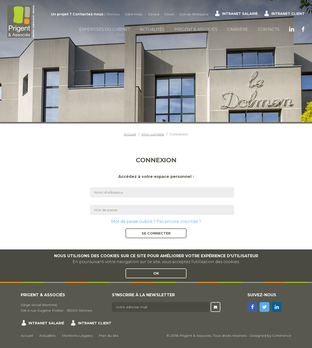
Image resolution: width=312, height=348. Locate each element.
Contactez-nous (88, 14)
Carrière (237, 29)
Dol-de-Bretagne (193, 14)
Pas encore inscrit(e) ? (178, 221)
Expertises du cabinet (104, 29)
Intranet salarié (240, 13)
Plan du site (108, 335)
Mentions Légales (77, 335)
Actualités (152, 29)
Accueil (130, 134)
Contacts (268, 29)
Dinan (169, 14)
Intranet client (288, 13)
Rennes (113, 14)
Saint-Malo (134, 14)
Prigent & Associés (195, 29)
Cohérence (281, 335)
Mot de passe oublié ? (133, 221)
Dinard (153, 14)
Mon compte (152, 134)
